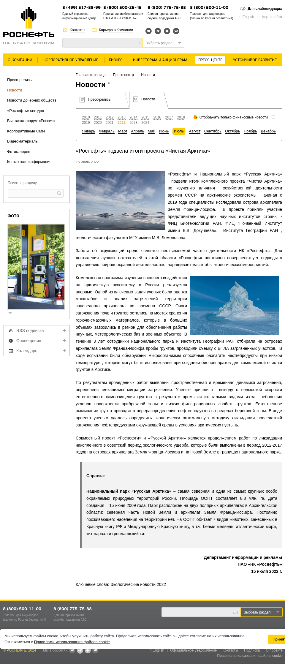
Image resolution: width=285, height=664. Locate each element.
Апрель (137, 131)
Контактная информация (29, 161)
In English (246, 17)
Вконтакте (148, 31)
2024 (145, 123)
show (12, 313)
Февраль (107, 131)
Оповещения (28, 340)
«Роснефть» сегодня (25, 110)
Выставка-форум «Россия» (31, 120)
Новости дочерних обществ (31, 100)
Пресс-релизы (19, 80)
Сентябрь (212, 131)
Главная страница (91, 75)
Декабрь (268, 131)
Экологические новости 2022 (138, 584)
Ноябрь (250, 131)
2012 (110, 117)
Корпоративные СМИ (26, 131)
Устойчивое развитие (255, 60)
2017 (169, 117)
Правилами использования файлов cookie (72, 642)
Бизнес (116, 60)
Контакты (77, 30)
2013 (122, 117)
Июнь (164, 131)
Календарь (26, 350)
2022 (122, 123)
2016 (157, 117)
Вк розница (176, 31)
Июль (179, 131)
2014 (133, 117)
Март (122, 131)
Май (151, 131)
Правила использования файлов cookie (250, 656)
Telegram (158, 31)
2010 (86, 117)
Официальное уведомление (193, 650)
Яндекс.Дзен (167, 31)
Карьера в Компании (116, 30)
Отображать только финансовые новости (234, 117)
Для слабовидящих (265, 9)
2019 (86, 123)
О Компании (20, 60)
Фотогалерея (18, 151)
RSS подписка (30, 330)
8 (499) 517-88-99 (81, 8)
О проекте (274, 650)
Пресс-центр (210, 60)
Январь (88, 131)
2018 (181, 117)
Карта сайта (272, 17)
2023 (133, 123)
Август (194, 131)
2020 (98, 123)
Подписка (252, 650)
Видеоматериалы (23, 141)
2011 (98, 117)
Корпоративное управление (70, 60)
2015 (145, 117)
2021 (110, 123)
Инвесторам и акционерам (160, 60)
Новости (14, 90)
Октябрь (232, 131)
